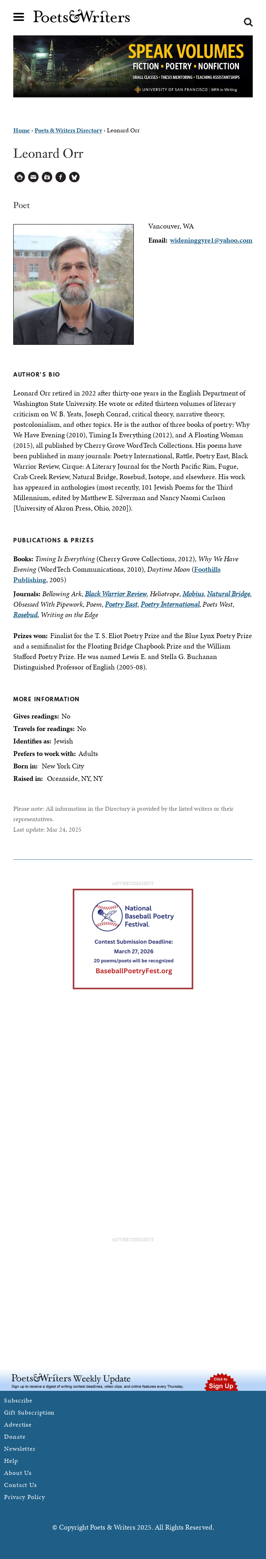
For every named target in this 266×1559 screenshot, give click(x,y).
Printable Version (19, 177)
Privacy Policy (24, 1496)
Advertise (18, 1424)
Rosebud (25, 615)
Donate (14, 1436)
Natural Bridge (228, 594)
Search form (248, 22)
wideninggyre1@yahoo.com (211, 240)
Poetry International (170, 604)
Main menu (19, 17)
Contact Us (20, 1484)
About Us (18, 1472)
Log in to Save (47, 177)
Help (11, 1460)
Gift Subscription (29, 1412)
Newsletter (20, 1448)
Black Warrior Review (116, 594)
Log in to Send (33, 177)
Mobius (193, 594)
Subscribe (18, 1400)
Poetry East (121, 604)
